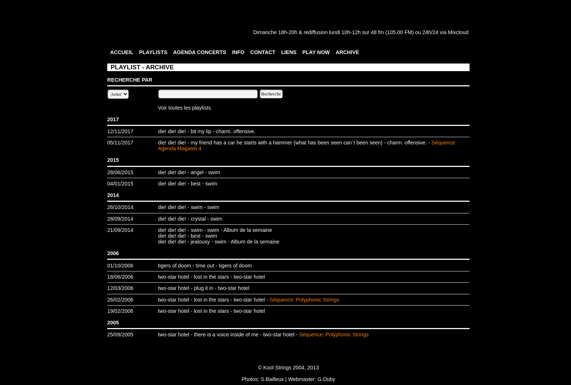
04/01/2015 (120, 184)
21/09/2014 (120, 230)
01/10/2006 (120, 266)
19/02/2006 (120, 311)
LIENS (288, 52)
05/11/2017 (120, 143)
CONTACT (262, 52)
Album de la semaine (248, 230)
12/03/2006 (120, 288)
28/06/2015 (120, 172)
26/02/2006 (120, 300)
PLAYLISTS (153, 52)
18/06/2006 (120, 277)
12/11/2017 (120, 131)
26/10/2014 (120, 207)
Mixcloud (458, 32)
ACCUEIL (121, 52)
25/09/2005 (120, 334)
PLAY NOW (316, 52)
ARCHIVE (347, 52)
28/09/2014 (120, 219)
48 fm (377, 32)
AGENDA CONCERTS (199, 52)
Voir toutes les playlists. (185, 108)
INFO (238, 52)
